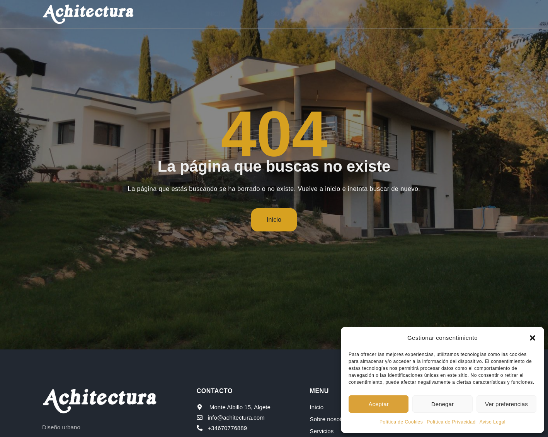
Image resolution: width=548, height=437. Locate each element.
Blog (423, 14)
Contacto (461, 14)
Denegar (442, 404)
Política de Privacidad (451, 422)
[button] (532, 338)
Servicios (325, 14)
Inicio (216, 14)
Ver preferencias (506, 404)
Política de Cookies (401, 422)
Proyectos (378, 14)
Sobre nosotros (266, 14)
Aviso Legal (492, 422)
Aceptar (378, 404)
